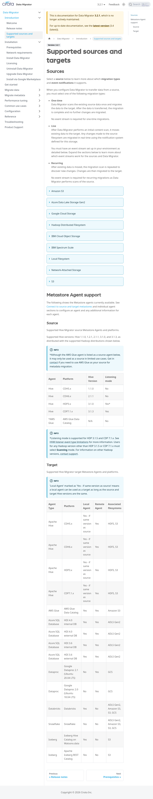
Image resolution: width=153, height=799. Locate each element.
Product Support (14, 127)
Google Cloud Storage (63, 213)
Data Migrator (11, 12)
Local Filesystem (60, 258)
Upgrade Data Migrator (19, 74)
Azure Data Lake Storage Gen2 (68, 202)
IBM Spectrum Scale (62, 247)
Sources (134, 15)
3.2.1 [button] (100, 4)
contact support (69, 453)
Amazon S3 (57, 191)
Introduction (12, 17)
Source (136, 26)
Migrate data (12, 90)
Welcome (11, 23)
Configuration (12, 111)
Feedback (114, 4)
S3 (52, 281)
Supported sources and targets (19, 35)
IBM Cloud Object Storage (65, 236)
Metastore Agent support (138, 21)
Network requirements (19, 52)
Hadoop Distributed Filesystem (68, 225)
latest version (101, 25)
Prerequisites (13, 47)
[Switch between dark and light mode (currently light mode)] (123, 4)
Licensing (11, 63)
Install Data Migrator (18, 58)
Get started (11, 84)
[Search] (139, 4)
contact (54, 362)
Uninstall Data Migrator (19, 68)
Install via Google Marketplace (23, 79)
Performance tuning (16, 100)
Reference (10, 116)
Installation (11, 42)
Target (136, 31)
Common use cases (15, 106)
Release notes (14, 28)
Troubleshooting (14, 121)
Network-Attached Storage (66, 270)
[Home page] (49, 38)
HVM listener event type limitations (69, 442)
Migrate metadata (15, 95)
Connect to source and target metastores (69, 306)
